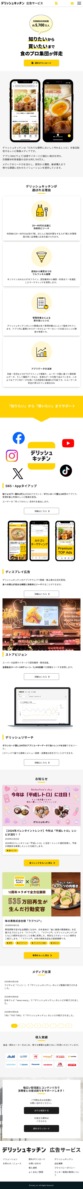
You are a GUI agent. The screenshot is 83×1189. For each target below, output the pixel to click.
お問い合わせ (72, 3)
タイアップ (23, 943)
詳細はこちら (41, 511)
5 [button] (45, 1026)
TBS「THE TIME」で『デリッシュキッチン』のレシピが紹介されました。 (39, 1015)
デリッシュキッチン (63, 1159)
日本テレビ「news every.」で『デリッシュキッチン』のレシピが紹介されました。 (41, 1002)
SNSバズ (56, 943)
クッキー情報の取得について (66, 1173)
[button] (79, 3)
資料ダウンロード (57, 3)
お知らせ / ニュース (12, 1163)
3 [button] (29, 1026)
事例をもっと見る (40, 955)
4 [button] (37, 1026)
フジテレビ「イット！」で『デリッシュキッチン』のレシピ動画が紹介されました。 (40, 987)
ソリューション (10, 1159)
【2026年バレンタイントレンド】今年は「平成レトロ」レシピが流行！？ (41, 832)
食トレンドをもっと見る (40, 862)
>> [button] (69, 1026)
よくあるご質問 (36, 1171)
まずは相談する (41, 1110)
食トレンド (12, 850)
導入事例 (33, 1167)
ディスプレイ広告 (40, 943)
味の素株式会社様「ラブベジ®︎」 (24, 921)
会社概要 (58, 1163)
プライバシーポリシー (64, 1167)
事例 (10, 943)
